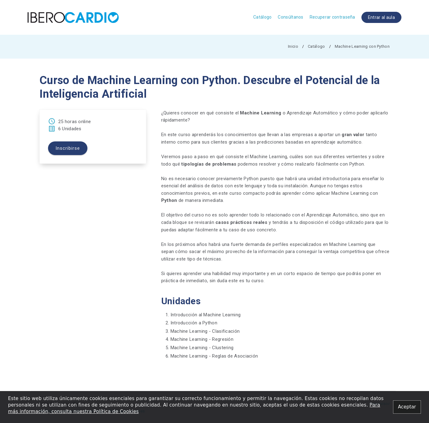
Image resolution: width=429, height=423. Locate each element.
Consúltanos (290, 17)
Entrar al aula (381, 17)
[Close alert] (407, 407)
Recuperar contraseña (332, 17)
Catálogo (262, 17)
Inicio (293, 46)
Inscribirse (68, 148)
